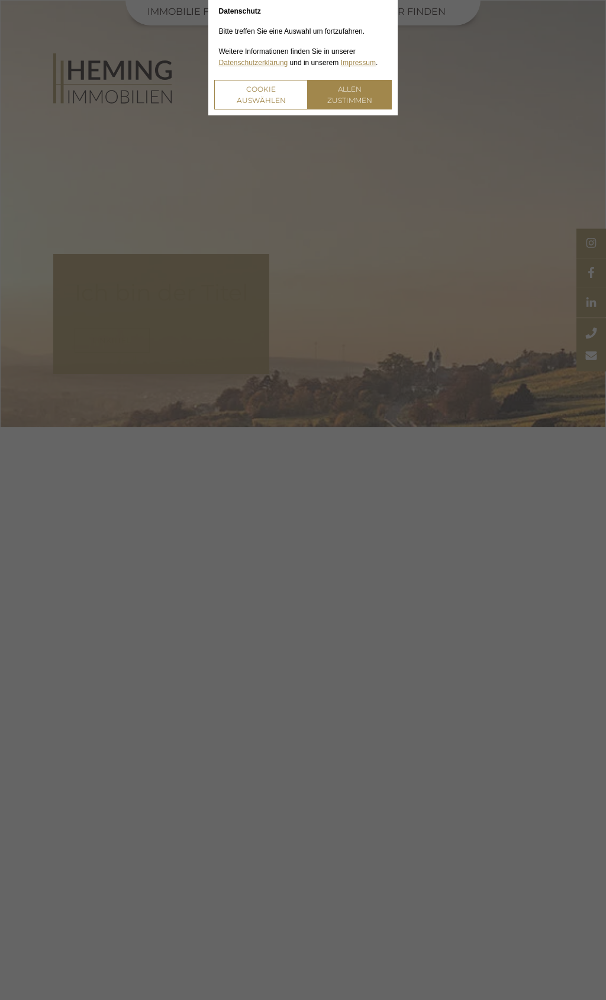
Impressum (358, 63)
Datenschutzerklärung (253, 63)
